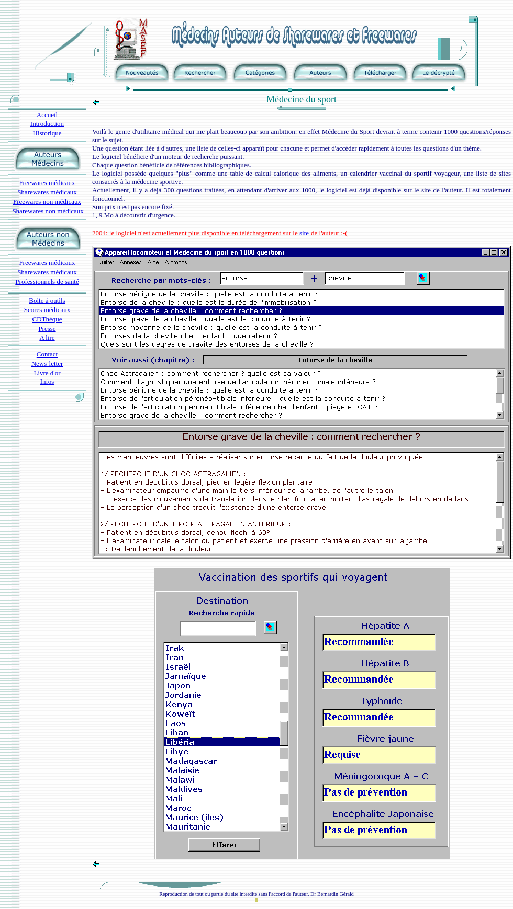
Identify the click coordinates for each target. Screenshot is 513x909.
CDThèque (47, 319)
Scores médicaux (47, 310)
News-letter (47, 363)
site (304, 233)
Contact (47, 354)
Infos (47, 381)
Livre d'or (47, 373)
